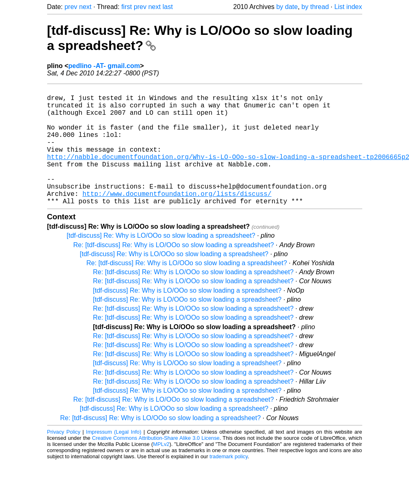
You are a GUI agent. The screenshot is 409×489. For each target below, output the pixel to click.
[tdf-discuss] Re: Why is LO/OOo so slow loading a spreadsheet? (161, 261)
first (126, 6)
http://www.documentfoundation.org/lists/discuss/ (177, 218)
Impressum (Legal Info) (114, 458)
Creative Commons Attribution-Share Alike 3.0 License (155, 464)
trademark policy (229, 483)
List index (348, 6)
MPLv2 (161, 470)
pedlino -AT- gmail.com (104, 65)
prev (70, 6)
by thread (315, 6)
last (167, 6)
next (85, 6)
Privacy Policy (63, 458)
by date (286, 6)
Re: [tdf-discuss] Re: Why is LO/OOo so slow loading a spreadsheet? (173, 271)
